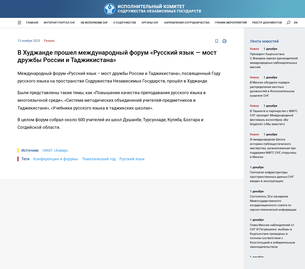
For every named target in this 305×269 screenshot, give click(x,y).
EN (295, 22)
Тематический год (99, 159)
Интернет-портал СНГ (59, 22)
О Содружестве (124, 22)
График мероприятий (231, 22)
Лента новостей (264, 41)
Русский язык (132, 159)
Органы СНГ (150, 22)
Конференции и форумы (55, 159)
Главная (32, 22)
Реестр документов (267, 22)
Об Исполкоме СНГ (94, 22)
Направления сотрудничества (186, 22)
